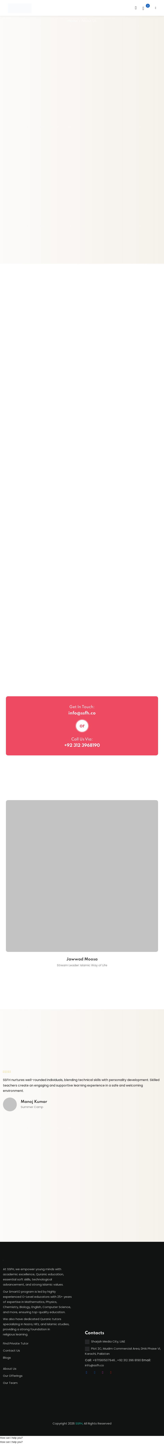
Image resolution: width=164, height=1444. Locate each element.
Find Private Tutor (15, 1343)
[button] (11, 1437)
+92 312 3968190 (82, 745)
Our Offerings (13, 1376)
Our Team (10, 1383)
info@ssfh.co (82, 713)
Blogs (7, 1358)
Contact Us (11, 1350)
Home (73, 21)
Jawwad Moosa (82, 959)
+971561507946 (104, 1360)
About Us (9, 1369)
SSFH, (79, 1423)
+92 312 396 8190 (129, 1360)
